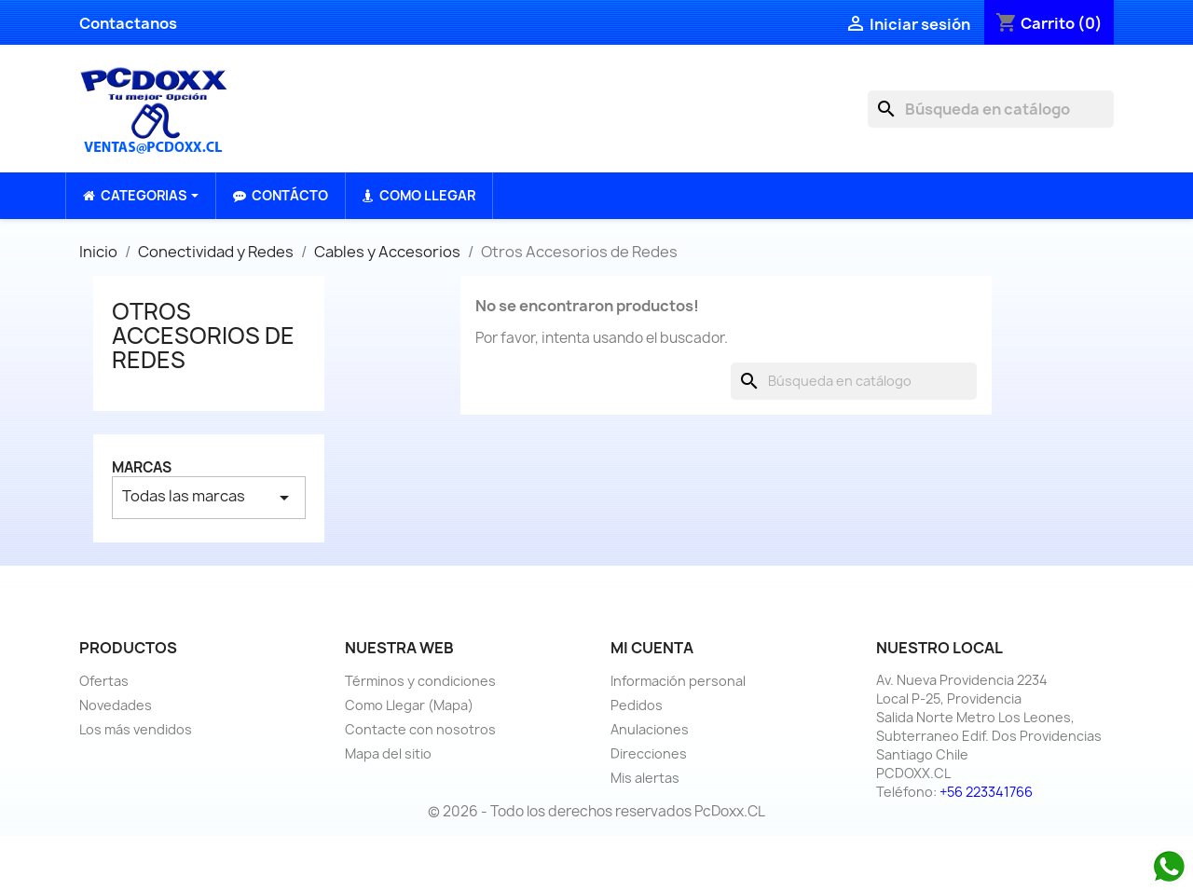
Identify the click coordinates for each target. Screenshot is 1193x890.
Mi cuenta (651, 647)
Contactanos (128, 23)
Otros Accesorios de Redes (203, 336)
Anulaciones (649, 729)
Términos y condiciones (420, 681)
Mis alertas (644, 778)
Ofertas (104, 681)
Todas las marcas (208, 497)
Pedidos (636, 705)
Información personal (678, 681)
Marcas (141, 467)
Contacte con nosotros (420, 729)
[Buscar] (991, 109)
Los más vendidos (135, 729)
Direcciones (648, 753)
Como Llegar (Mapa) (409, 705)
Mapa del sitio (388, 753)
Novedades (115, 705)
